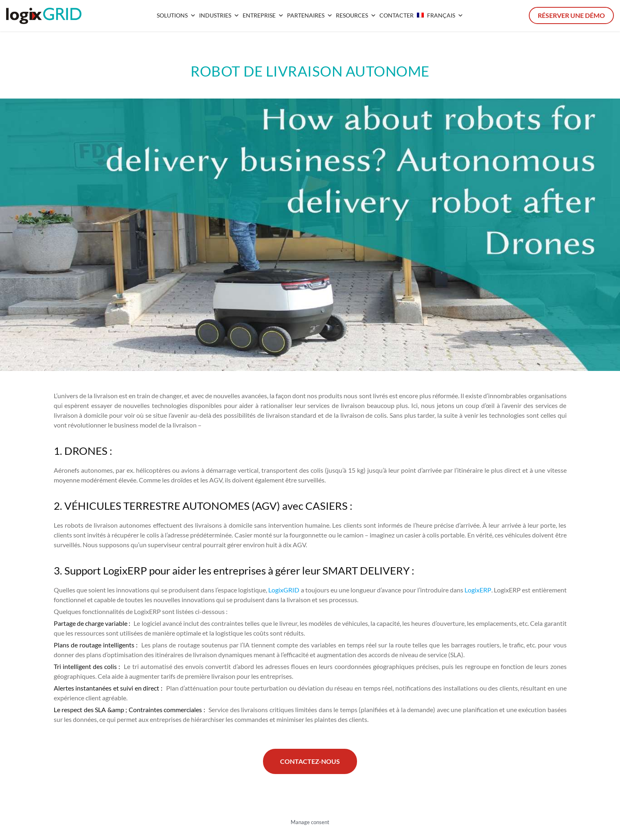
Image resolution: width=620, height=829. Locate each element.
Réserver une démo (571, 15)
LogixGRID (283, 590)
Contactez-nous (310, 761)
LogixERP (477, 590)
